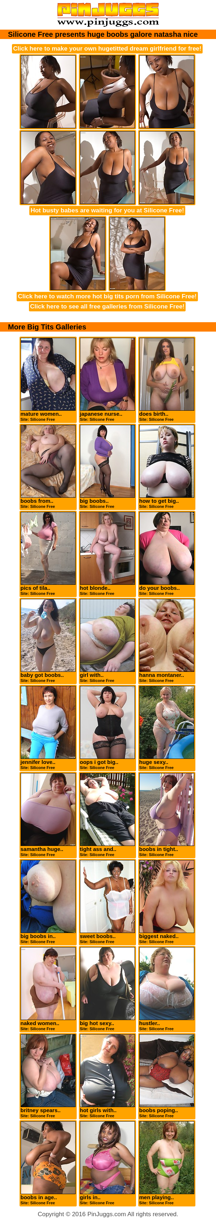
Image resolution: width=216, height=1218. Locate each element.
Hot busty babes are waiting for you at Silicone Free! (107, 210)
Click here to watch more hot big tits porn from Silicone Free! (107, 296)
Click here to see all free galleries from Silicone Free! (107, 306)
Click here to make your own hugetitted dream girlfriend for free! (107, 48)
